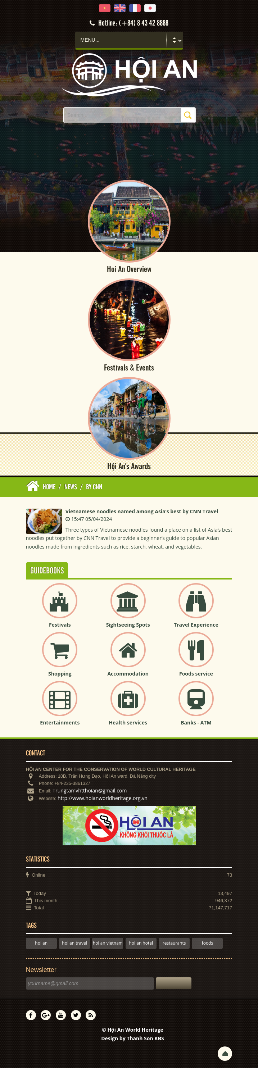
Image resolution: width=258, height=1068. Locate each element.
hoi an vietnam (108, 943)
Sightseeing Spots (128, 624)
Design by (132, 1038)
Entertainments (60, 722)
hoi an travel (74, 943)
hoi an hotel (141, 943)
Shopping (60, 673)
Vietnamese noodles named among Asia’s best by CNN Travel (141, 511)
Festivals (60, 624)
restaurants (174, 943)
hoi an (41, 943)
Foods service (196, 673)
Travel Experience (196, 624)
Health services (128, 722)
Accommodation (127, 673)
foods (207, 943)
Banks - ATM (196, 722)
